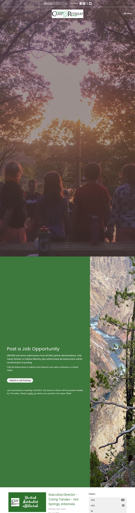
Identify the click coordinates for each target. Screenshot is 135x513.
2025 (108, 505)
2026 (108, 500)
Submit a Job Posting (20, 380)
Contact (74, 3)
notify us (32, 393)
